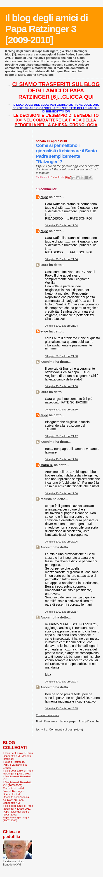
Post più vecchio (89, 721)
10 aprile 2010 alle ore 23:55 (61, 708)
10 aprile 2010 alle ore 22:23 (61, 681)
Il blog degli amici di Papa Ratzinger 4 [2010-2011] (18, 807)
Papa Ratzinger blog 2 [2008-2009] (16, 813)
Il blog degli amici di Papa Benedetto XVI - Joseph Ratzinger (18, 755)
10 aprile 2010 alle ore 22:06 (61, 541)
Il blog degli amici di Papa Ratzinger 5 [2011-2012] (18, 772)
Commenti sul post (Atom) (66, 729)
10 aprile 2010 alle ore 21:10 (61, 409)
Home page (67, 721)
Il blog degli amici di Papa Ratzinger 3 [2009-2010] (46, 28)
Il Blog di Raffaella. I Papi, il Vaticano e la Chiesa (15, 764)
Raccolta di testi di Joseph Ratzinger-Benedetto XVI (13, 791)
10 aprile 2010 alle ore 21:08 (61, 356)
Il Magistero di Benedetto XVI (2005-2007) (17, 784)
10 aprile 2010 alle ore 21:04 (61, 225)
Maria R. (46, 465)
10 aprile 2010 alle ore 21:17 (61, 436)
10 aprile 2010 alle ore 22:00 (61, 493)
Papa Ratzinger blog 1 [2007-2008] (16, 819)
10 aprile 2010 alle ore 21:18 (61, 459)
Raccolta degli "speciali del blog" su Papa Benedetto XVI (16, 799)
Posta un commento (47, 715)
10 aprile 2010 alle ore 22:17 (61, 611)
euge (44, 197)
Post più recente (46, 721)
